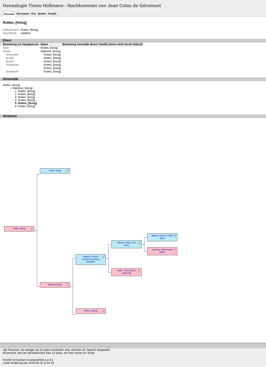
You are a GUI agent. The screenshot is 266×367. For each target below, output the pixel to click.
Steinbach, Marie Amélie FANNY (162, 251)
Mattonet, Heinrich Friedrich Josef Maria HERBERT (91, 259)
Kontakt (52, 13)
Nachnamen (23, 13)
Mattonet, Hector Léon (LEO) (126, 244)
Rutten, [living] (52, 54)
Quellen (42, 13)
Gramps (21, 359)
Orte (33, 13)
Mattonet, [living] (50, 51)
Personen (9, 14)
